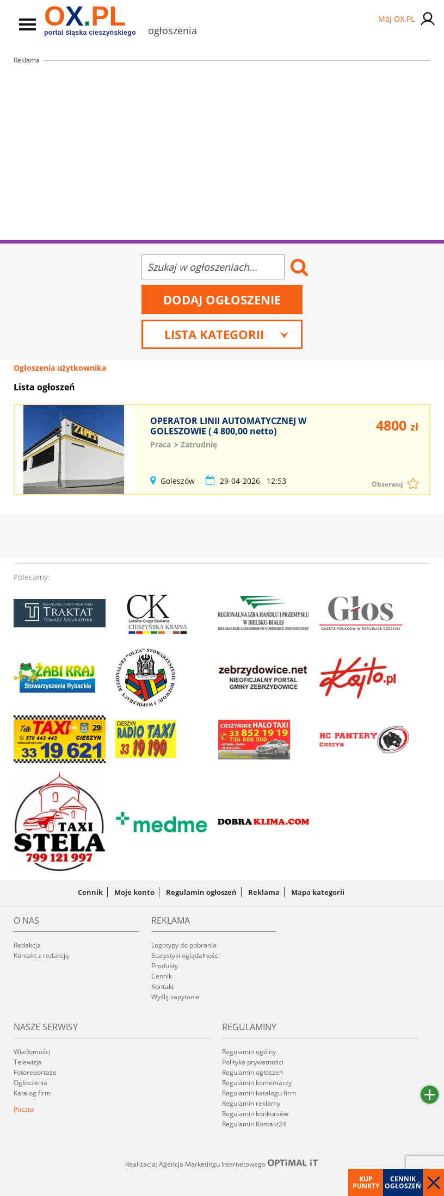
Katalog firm (32, 1093)
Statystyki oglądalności (185, 955)
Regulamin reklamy (251, 1103)
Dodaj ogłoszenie (222, 299)
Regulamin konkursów (255, 1113)
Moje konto (134, 892)
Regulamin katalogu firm (259, 1093)
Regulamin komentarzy (257, 1082)
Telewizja (28, 1062)
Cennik (90, 892)
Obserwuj (387, 484)
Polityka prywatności (252, 1062)
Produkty (164, 965)
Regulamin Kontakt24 (254, 1124)
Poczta (24, 1109)
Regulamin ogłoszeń (201, 892)
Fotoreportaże (35, 1072)
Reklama (264, 892)
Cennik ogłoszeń (403, 1182)
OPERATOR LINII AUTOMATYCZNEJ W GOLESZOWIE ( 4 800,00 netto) (228, 426)
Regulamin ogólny (249, 1051)
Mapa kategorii (317, 892)
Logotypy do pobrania (184, 945)
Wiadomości (32, 1051)
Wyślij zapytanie (175, 996)
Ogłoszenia (30, 1082)
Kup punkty (366, 1182)
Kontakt (162, 986)
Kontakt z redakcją (41, 955)
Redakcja (27, 945)
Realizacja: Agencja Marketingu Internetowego (222, 1164)
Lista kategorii (226, 334)
